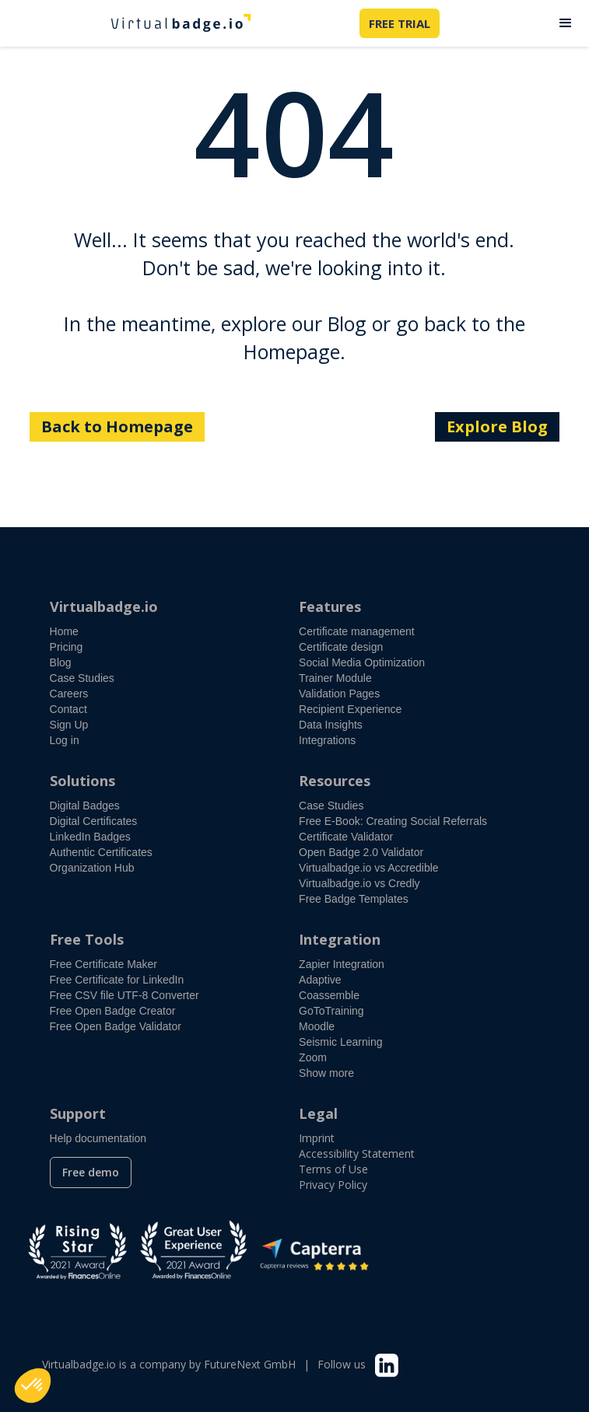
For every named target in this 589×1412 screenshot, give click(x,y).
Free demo (90, 1172)
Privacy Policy (333, 1184)
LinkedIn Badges (90, 836)
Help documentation (98, 1138)
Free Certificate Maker (103, 964)
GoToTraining (331, 1011)
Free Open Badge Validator (115, 1026)
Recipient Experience (350, 709)
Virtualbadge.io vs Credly (359, 883)
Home (64, 631)
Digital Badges (85, 805)
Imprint (317, 1138)
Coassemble (329, 995)
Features (330, 606)
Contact (68, 709)
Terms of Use (333, 1169)
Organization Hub (92, 868)
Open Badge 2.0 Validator (361, 852)
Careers (69, 693)
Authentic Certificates (101, 852)
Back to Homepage (117, 426)
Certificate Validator (346, 836)
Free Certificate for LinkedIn (117, 979)
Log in (64, 740)
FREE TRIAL (399, 23)
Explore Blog (497, 426)
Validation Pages (339, 693)
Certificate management (357, 631)
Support (78, 1113)
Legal (318, 1113)
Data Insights (331, 724)
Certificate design (341, 647)
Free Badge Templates (353, 899)
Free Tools (87, 939)
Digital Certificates (94, 821)
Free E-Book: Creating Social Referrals (393, 821)
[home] (177, 23)
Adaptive (320, 979)
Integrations (327, 740)
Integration (339, 939)
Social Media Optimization (362, 662)
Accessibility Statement (357, 1153)
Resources (334, 780)
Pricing (66, 647)
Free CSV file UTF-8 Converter (124, 995)
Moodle (317, 1026)
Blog (61, 662)
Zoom (313, 1057)
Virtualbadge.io (104, 606)
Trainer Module (335, 678)
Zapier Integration (341, 964)
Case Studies (82, 678)
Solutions (82, 780)
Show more (326, 1073)
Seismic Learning (340, 1042)
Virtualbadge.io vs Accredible (369, 868)
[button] (565, 23)
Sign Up (69, 724)
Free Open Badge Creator (113, 1011)
